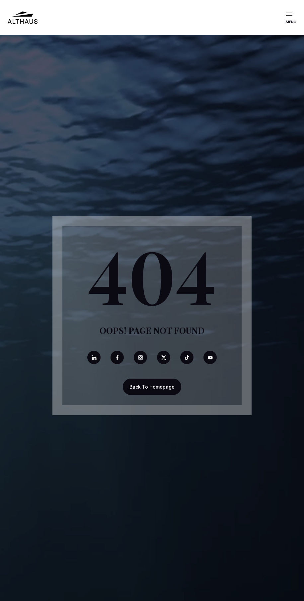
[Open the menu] (289, 14)
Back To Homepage (152, 387)
